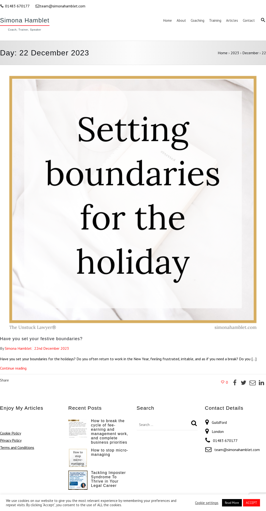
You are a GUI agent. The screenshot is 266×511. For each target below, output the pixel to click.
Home (223, 52)
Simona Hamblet (24, 20)
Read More (232, 503)
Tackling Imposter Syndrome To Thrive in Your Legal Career (108, 479)
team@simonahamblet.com (60, 6)
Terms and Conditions (17, 447)
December (250, 52)
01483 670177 (15, 6)
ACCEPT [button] (251, 503)
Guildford (219, 422)
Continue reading (13, 368)
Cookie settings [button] (206, 503)
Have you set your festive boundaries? (41, 338)
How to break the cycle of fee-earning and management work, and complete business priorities (109, 431)
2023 (235, 52)
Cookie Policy (10, 433)
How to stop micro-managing (109, 452)
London (218, 431)
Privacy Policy (11, 440)
